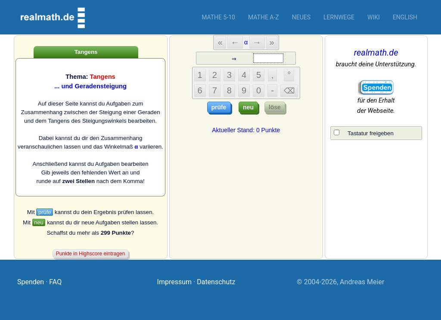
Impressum (174, 282)
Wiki (373, 17)
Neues (301, 17)
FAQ (55, 282)
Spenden (30, 282)
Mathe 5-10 (218, 17)
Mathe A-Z (263, 17)
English (405, 17)
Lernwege (338, 17)
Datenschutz (216, 282)
